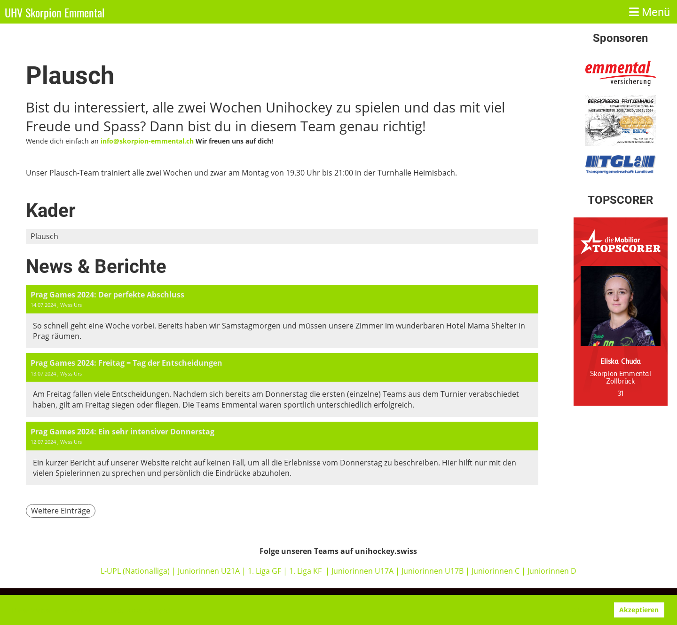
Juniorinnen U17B (432, 571)
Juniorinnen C (495, 571)
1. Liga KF (305, 571)
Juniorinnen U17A (362, 571)
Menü (649, 12)
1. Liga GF (265, 571)
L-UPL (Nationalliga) (135, 571)
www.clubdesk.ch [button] (153, 610)
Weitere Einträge (60, 510)
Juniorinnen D (551, 571)
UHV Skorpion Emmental (55, 13)
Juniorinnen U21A (210, 571)
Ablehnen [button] (587, 609)
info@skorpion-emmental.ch (147, 140)
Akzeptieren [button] (639, 609)
